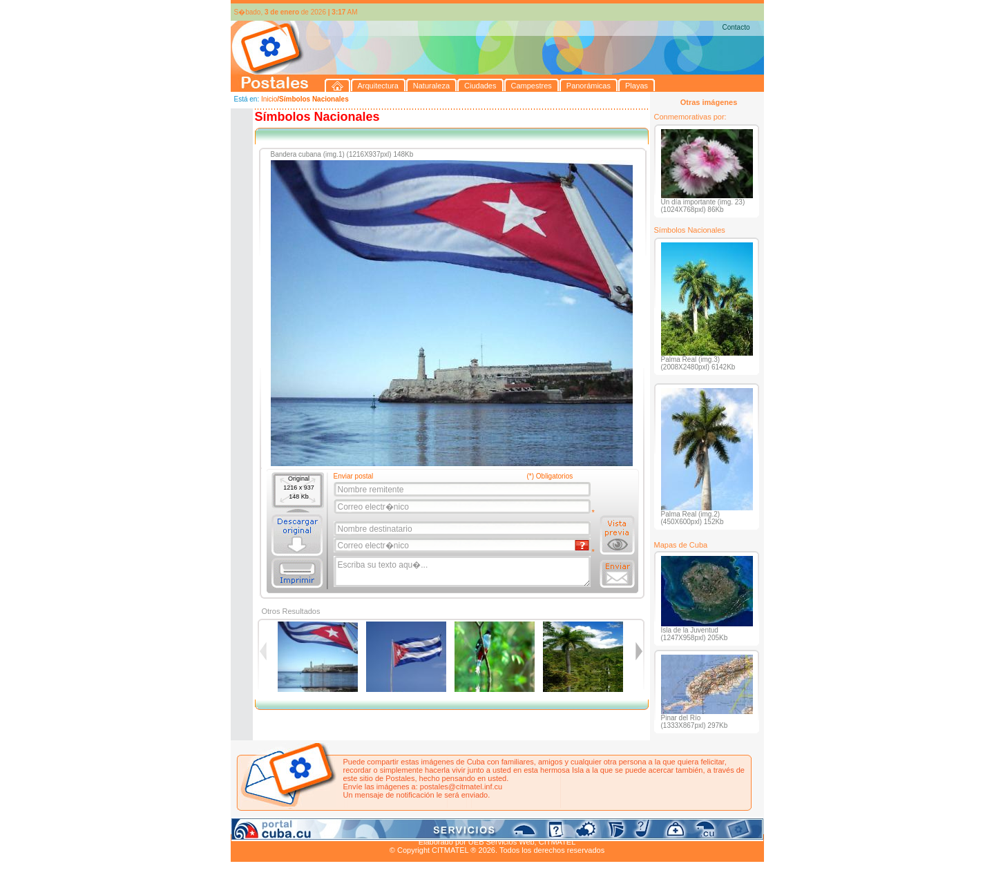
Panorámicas (452, 826)
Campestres (403, 826)
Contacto (735, 27)
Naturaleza (319, 826)
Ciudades (360, 826)
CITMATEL (557, 842)
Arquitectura (274, 826)
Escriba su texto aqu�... (463, 571)
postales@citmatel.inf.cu (461, 786)
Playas (491, 826)
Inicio (269, 99)
